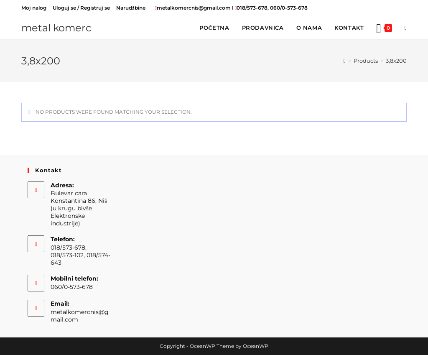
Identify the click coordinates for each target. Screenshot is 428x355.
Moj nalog (33, 8)
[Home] (345, 60)
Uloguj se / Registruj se (81, 8)
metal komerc (56, 28)
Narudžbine (130, 8)
